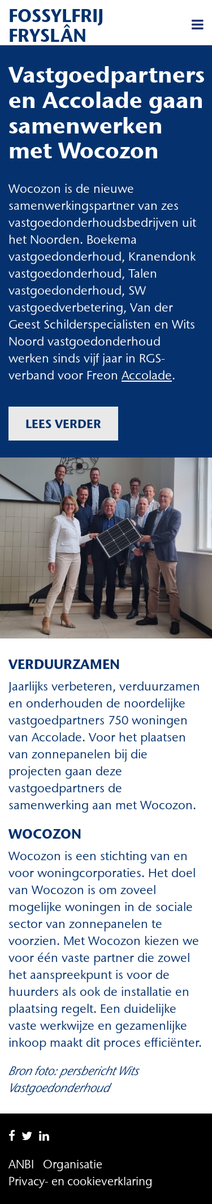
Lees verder (63, 423)
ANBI (21, 1164)
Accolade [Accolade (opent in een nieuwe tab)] (147, 375)
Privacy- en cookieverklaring (80, 1181)
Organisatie (72, 1164)
